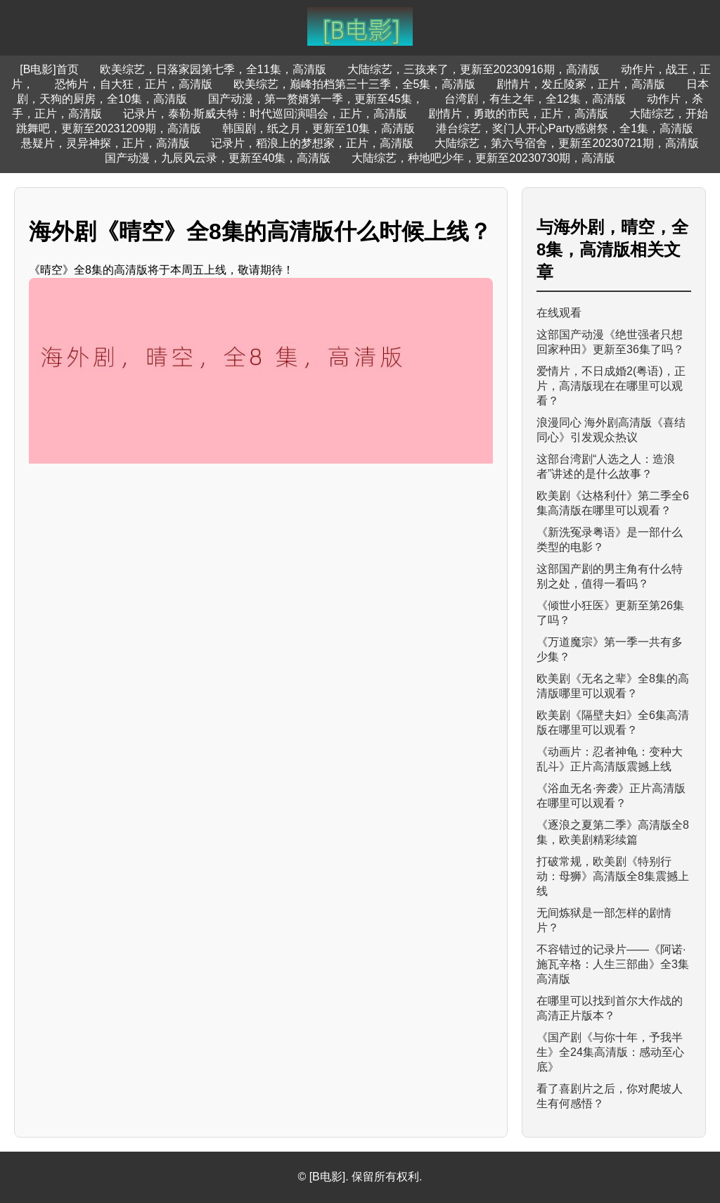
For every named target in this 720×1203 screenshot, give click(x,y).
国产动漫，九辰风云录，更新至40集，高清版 (218, 158)
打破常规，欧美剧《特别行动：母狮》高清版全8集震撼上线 (612, 876)
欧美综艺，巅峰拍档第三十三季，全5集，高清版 (354, 84)
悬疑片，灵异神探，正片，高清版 (105, 143)
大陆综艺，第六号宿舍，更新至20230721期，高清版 (566, 143)
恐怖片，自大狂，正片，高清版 (133, 84)
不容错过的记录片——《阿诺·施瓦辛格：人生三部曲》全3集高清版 (612, 964)
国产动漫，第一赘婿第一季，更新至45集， (315, 99)
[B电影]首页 (49, 69)
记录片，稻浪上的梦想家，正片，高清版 (312, 143)
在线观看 (558, 313)
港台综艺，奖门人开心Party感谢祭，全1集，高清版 (564, 128)
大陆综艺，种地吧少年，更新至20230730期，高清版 (483, 158)
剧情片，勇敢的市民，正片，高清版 (518, 114)
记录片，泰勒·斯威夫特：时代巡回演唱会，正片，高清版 (265, 114)
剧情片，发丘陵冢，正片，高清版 (580, 84)
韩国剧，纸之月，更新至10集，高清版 (318, 128)
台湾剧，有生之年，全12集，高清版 (535, 99)
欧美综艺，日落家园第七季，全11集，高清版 (213, 69)
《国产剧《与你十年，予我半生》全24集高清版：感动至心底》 (610, 1052)
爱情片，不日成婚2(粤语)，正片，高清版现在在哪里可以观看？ (611, 386)
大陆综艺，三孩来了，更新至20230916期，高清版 (473, 69)
